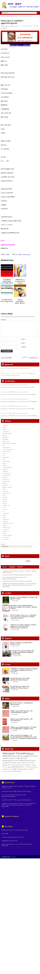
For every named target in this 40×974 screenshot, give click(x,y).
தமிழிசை (4, 483)
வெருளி (4, 533)
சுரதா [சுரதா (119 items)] (27, 776)
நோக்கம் (4, 841)
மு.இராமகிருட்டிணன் (7, 523)
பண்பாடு (4, 503)
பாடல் (4, 507)
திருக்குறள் (5, 485)
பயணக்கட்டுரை (6, 505)
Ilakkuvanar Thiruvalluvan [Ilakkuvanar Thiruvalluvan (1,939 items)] (16, 761)
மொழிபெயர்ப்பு (6, 527)
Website (24, 346)
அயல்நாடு (5, 425)
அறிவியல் (4, 429)
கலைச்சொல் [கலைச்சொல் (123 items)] (6, 776)
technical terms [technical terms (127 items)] (18, 774)
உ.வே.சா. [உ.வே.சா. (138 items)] (5, 774)
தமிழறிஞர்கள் (5, 481)
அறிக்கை (4, 427)
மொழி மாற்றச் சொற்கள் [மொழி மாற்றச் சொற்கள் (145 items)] (18, 772)
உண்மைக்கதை (6, 447)
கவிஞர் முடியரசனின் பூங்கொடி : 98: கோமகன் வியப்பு (28, 720)
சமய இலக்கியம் (6, 475)
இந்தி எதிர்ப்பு (5, 437)
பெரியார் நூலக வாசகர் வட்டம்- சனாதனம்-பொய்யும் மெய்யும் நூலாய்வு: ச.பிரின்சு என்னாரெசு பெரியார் (23, 616)
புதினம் (4, 515)
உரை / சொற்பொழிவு (7, 449)
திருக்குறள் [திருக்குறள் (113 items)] (19, 779)
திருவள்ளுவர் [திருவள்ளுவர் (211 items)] (31, 768)
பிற (3, 511)
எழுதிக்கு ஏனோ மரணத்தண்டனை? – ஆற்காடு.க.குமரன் (30, 357)
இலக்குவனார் (5, 441)
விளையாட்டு (5, 531)
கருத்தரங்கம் (5, 457)
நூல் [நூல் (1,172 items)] (32, 761)
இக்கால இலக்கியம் (7, 433)
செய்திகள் (4, 477)
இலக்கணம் (5, 439)
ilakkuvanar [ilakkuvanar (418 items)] (7, 763)
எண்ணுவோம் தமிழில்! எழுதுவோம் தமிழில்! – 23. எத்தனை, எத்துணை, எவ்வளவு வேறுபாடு (23, 670)
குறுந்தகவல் (5, 471)
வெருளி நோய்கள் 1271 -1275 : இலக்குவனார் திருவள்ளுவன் (17, 581)
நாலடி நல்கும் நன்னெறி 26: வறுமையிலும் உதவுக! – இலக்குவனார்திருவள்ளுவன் (14, 577)
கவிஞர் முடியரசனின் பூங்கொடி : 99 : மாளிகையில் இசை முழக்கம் (21, 711)
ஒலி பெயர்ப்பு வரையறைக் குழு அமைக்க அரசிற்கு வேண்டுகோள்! (15, 368)
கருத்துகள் (12, 567)
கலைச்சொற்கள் (6, 461)
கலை (3, 459)
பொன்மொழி (5, 519)
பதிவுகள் (4, 567)
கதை (3, 455)
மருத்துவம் (5, 521)
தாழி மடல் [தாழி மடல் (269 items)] (14, 766)
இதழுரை (4, 435)
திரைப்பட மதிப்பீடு (7, 487)
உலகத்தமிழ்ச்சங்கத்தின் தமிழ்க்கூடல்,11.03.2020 (6, 357)
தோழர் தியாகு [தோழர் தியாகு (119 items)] (21, 776)
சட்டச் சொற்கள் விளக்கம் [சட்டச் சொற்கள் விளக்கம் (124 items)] (30, 774)
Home (8, 16)
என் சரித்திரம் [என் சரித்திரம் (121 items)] (13, 776)
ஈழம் (3, 445)
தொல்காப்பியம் (6, 493)
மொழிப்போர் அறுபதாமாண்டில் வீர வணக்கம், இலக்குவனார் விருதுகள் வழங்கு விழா (23, 652)
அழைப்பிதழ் (5, 431)
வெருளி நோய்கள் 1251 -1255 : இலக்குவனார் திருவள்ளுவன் (14, 413)
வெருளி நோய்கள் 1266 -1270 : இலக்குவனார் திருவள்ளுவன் (14, 391)
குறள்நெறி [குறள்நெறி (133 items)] (11, 774)
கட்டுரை (4, 453)
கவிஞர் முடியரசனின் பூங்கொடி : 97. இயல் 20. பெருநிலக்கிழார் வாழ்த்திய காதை (23, 729)
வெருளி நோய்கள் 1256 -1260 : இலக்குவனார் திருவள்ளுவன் (14, 406)
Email (23, 343)
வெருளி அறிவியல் (7, 535)
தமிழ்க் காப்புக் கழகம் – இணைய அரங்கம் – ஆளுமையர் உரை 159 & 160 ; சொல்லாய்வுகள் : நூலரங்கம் (23, 626)
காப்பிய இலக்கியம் (7, 467)
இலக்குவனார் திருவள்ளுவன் (11, 26)
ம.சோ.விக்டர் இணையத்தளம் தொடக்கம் (11, 844)
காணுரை (4, 465)
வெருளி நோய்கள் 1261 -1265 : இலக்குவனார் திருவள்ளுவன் (14, 399)
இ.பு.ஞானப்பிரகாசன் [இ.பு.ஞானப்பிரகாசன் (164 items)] (21, 770)
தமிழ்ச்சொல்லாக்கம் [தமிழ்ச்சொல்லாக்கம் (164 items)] (8, 770)
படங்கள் (4, 499)
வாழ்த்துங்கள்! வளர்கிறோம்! (8, 848)
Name (23, 339)
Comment (4, 319)
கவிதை (11, 16)
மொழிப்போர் (5, 529)
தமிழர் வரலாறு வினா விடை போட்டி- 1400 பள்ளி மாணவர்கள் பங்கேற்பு (17, 852)
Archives (3, 544)
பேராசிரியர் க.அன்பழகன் (23, 254)
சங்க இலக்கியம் (6, 473)
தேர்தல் (4, 489)
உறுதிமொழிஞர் (6, 451)
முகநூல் (4, 525)
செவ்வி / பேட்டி (6, 479)
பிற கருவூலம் (5, 513)
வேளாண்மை (5, 539)
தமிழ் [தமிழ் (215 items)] (25, 768)
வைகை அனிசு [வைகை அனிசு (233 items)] (18, 768)
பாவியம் (4, 509)
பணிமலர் (4, 501)
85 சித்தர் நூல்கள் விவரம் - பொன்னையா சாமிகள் (13, 837)
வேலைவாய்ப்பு (6, 537)
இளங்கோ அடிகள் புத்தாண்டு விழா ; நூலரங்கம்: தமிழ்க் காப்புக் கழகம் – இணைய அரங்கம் (23, 607)
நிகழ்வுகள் (5, 497)
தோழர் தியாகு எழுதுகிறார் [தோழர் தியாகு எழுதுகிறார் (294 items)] (21, 763)
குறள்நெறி (4, 469)
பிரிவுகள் (20, 567)
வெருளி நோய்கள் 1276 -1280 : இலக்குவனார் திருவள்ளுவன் (14, 384)
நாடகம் (4, 495)
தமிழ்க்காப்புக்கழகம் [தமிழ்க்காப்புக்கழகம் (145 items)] (30, 772)
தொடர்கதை (5, 491)
